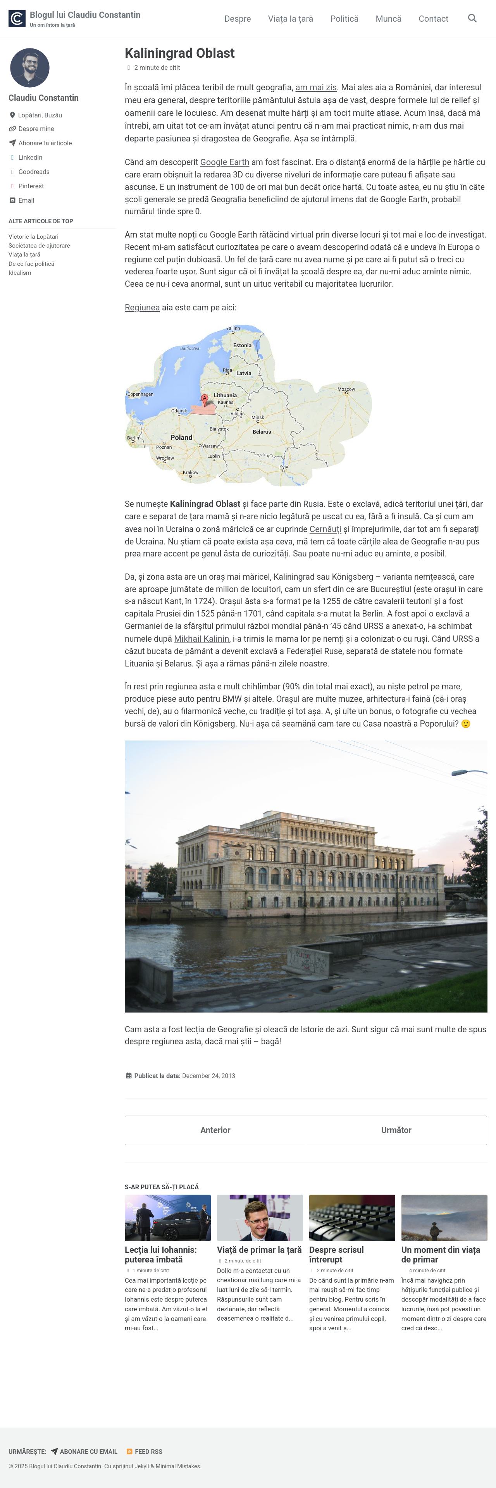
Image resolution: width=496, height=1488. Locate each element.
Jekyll (144, 1466)
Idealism (20, 273)
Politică (343, 19)
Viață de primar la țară (259, 1293)
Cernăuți (346, 536)
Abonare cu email (86, 1451)
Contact (432, 19)
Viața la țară (289, 19)
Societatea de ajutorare (39, 246)
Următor (396, 1172)
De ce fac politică (31, 264)
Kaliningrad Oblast (180, 53)
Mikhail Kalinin (241, 662)
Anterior (215, 1172)
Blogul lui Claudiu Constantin (85, 19)
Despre (235, 19)
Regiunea (142, 313)
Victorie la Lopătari (34, 237)
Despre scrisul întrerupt (336, 1298)
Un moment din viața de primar (440, 1298)
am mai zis (316, 88)
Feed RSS (148, 1451)
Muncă (387, 19)
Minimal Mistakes (182, 1466)
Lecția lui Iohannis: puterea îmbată (161, 1298)
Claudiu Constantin (45, 98)
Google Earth (227, 163)
